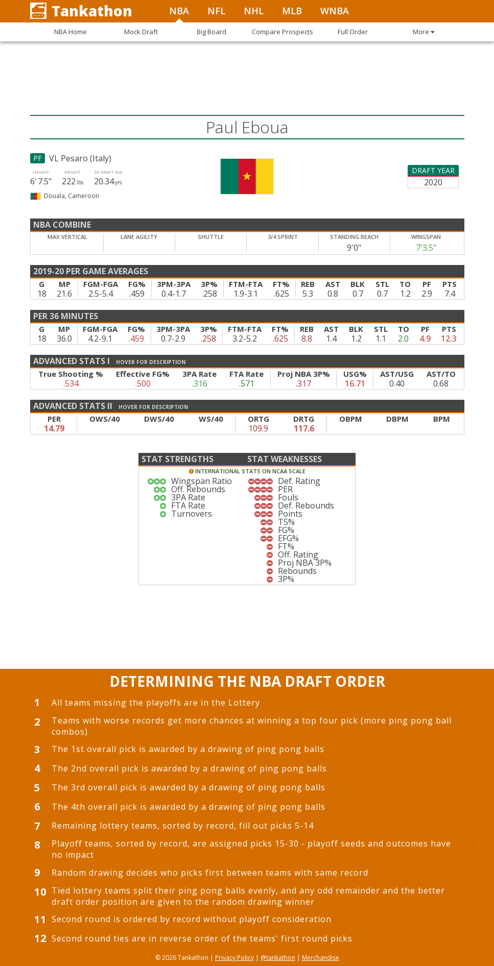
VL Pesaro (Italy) (80, 158)
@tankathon (278, 957)
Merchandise (320, 957)
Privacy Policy (234, 957)
